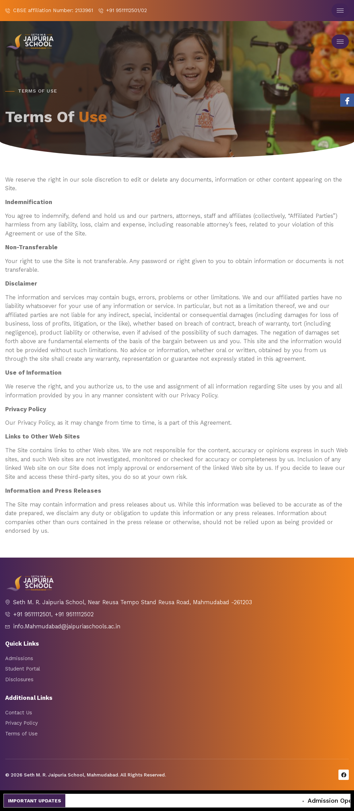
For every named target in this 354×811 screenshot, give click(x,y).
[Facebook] (347, 100)
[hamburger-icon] (340, 10)
